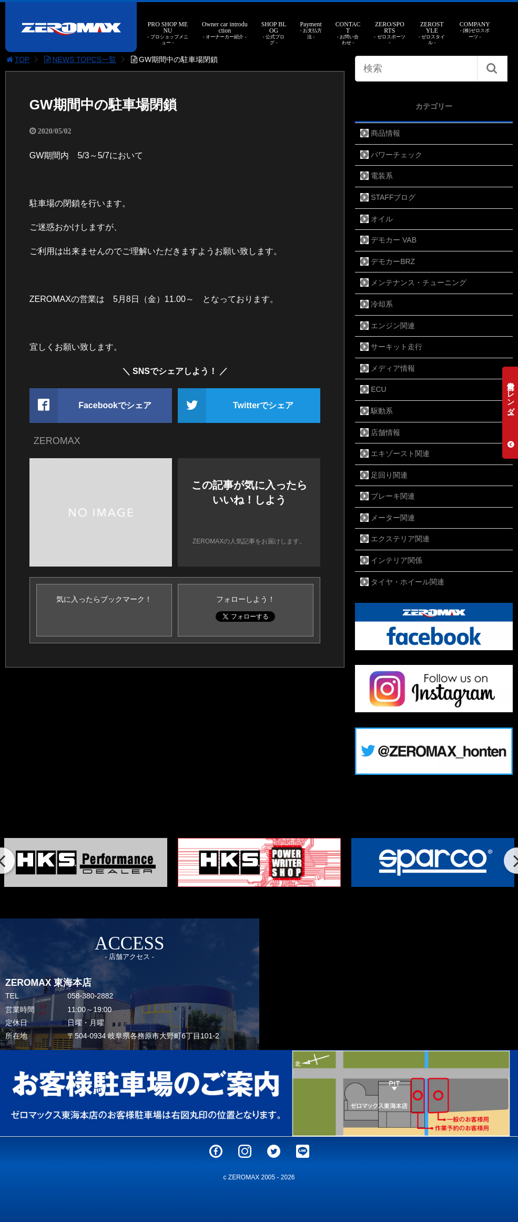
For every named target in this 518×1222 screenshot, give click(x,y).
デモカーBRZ (393, 261)
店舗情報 (385, 432)
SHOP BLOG (273, 33)
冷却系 (382, 304)
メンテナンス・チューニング (418, 282)
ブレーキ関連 (393, 496)
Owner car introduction (224, 30)
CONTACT (347, 33)
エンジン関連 (393, 325)
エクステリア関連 (400, 538)
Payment (311, 30)
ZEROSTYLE (432, 33)
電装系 (382, 175)
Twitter (273, 1151)
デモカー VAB (394, 240)
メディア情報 (393, 368)
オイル (382, 219)
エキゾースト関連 (400, 453)
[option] (259, 862)
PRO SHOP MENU (168, 33)
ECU (379, 389)
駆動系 (382, 411)
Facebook (215, 1151)
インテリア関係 (396, 560)
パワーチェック (396, 154)
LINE (302, 1151)
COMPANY (475, 30)
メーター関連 (393, 517)
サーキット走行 (396, 346)
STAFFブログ (393, 197)
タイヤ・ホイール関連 (407, 582)
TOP (17, 59)
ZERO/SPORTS (389, 33)
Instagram (244, 1151)
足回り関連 (389, 475)
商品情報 (385, 133)
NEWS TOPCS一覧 (79, 59)
